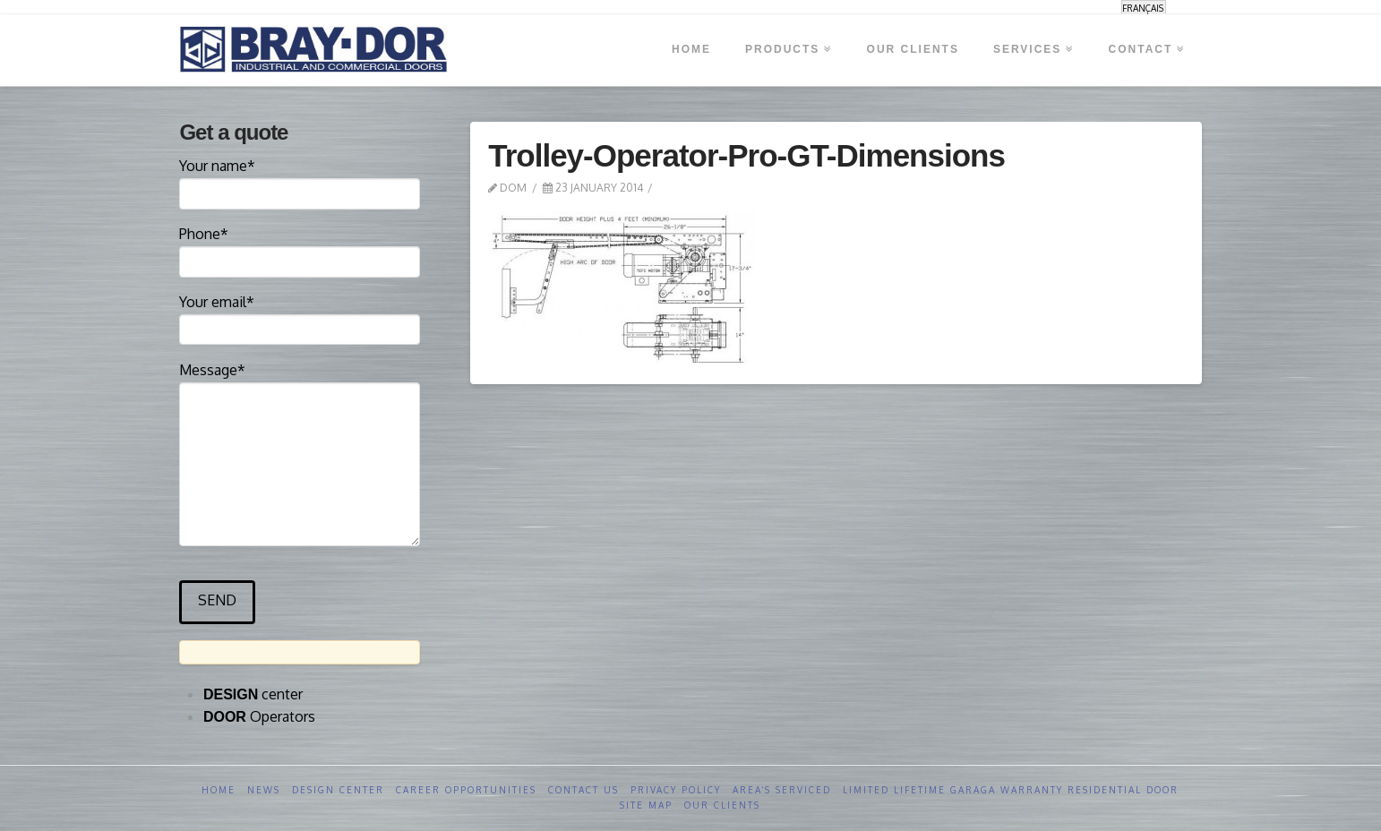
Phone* (299, 249)
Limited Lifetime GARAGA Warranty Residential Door (1011, 789)
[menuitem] (1143, 7)
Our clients (722, 805)
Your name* (299, 181)
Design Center (338, 789)
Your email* (299, 317)
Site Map (646, 805)
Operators (259, 716)
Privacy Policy (675, 789)
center (253, 694)
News (263, 789)
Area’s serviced (782, 789)
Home (219, 789)
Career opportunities (466, 789)
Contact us (583, 789)
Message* (299, 382)
